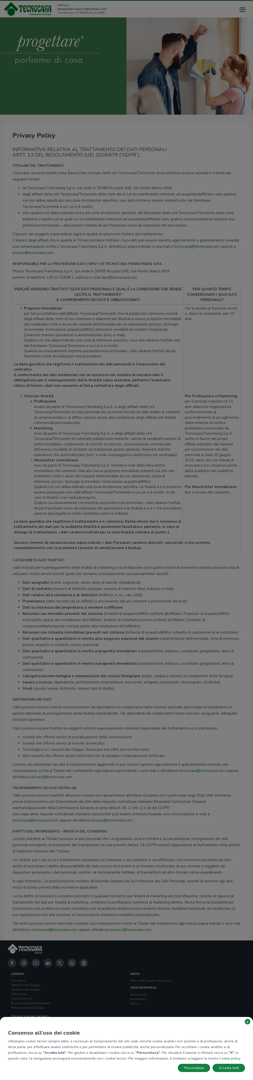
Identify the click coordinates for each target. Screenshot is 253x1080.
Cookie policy (229, 1058)
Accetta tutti (229, 1068)
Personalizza (194, 1068)
